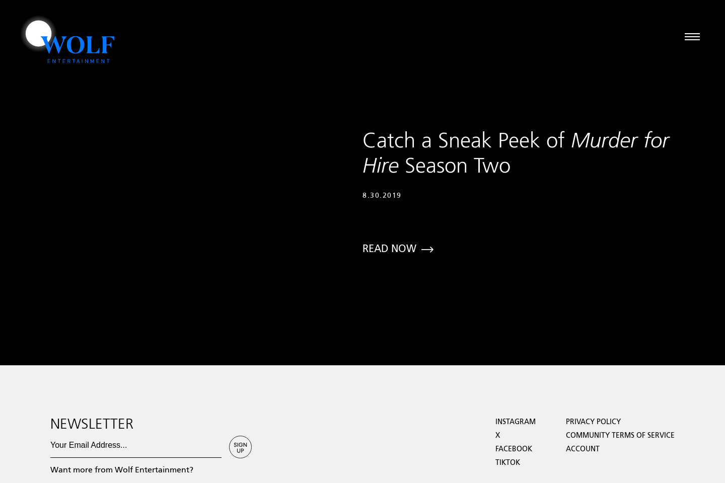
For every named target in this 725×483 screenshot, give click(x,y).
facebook (513, 449)
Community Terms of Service (620, 435)
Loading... (17, 309)
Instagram (515, 422)
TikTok (507, 462)
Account (583, 449)
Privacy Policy (593, 422)
